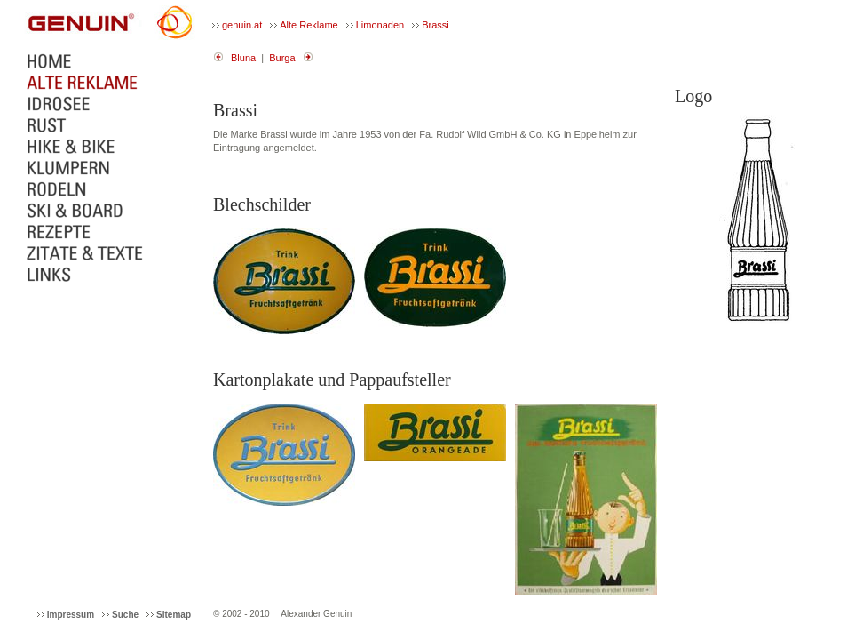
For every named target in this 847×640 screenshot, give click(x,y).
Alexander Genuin (316, 614)
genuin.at (242, 25)
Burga (282, 57)
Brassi (435, 25)
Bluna (243, 57)
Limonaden (380, 25)
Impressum (70, 615)
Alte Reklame (308, 25)
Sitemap (173, 615)
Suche (125, 615)
